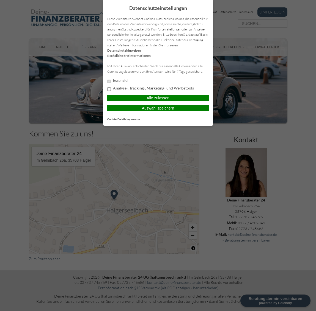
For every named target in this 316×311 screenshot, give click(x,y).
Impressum (133, 119)
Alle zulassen (158, 98)
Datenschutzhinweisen (124, 50)
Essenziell (118, 80)
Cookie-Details (116, 119)
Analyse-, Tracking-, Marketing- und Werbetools (150, 88)
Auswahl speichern (158, 108)
